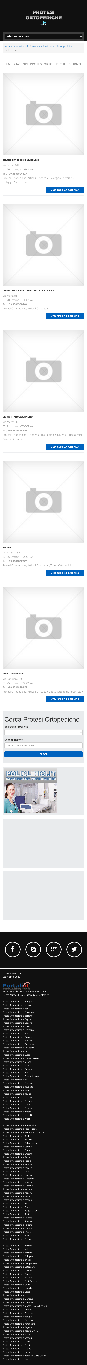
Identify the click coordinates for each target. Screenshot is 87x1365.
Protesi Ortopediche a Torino (17, 1104)
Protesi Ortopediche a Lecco (16, 1051)
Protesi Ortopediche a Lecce (16, 1291)
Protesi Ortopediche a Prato (16, 1207)
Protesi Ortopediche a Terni (16, 1345)
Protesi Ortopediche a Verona (17, 1238)
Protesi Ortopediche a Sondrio (17, 1341)
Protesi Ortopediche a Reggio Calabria (21, 1210)
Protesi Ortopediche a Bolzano (18, 1015)
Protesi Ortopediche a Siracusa (18, 1221)
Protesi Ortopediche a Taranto (17, 1100)
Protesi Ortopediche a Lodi (16, 1295)
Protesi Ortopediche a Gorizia (17, 1284)
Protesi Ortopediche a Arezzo (17, 1005)
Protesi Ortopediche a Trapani (17, 1228)
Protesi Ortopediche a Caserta (17, 1022)
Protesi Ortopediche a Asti (15, 1249)
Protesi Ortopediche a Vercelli (17, 1115)
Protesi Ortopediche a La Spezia (18, 1047)
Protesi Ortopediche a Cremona (18, 1029)
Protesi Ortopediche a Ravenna (18, 1086)
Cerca (44, 754)
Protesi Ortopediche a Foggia (17, 1160)
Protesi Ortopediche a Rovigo (17, 1093)
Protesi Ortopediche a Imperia (17, 1167)
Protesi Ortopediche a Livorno (17, 1175)
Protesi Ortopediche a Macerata (18, 1178)
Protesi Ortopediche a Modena (18, 1185)
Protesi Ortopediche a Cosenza (18, 1270)
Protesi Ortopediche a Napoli (17, 1065)
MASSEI (7, 547)
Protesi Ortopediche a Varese (17, 1111)
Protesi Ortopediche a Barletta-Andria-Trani (24, 1132)
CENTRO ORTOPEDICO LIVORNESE (21, 159)
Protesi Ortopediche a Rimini (17, 1214)
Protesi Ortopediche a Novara (17, 1189)
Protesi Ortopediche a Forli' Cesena (20, 1281)
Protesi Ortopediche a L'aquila (17, 1288)
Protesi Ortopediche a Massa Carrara (21, 1058)
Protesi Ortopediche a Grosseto (18, 1044)
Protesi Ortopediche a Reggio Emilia (20, 1330)
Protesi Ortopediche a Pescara (18, 1199)
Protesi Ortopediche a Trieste (17, 1231)
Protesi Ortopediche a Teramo (17, 1224)
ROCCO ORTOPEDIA (13, 673)
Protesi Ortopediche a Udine (16, 1352)
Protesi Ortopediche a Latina (17, 1171)
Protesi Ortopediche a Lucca (16, 1054)
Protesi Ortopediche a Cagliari (17, 1019)
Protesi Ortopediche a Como (16, 1150)
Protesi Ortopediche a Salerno (17, 1217)
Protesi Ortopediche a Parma (17, 1072)
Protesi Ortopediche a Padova (17, 1192)
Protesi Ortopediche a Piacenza (18, 1320)
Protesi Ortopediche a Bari (16, 1008)
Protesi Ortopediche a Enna (16, 1033)
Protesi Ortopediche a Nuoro (17, 1309)
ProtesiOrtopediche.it (16, 46)
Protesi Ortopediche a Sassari (17, 1337)
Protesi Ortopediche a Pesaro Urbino (21, 1076)
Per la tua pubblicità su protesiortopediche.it (24, 991)
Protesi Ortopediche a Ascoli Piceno (20, 1128)
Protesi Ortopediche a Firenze (17, 1037)
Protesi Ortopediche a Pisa (16, 1079)
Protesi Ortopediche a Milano (17, 1061)
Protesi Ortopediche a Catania (17, 1146)
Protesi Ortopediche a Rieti (16, 1090)
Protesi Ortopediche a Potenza (18, 1083)
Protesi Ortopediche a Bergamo (18, 1012)
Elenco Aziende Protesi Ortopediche (52, 46)
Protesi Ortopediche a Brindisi (17, 1259)
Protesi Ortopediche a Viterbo (17, 1118)
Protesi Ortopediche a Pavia (16, 1196)
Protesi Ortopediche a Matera (17, 1182)
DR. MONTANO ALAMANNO (18, 416)
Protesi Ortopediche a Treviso (17, 1108)
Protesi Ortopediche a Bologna (18, 1256)
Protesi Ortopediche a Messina (18, 1302)
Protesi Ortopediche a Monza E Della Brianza (25, 1305)
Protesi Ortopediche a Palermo (18, 1313)
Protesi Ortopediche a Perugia (17, 1316)
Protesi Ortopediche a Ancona (17, 1245)
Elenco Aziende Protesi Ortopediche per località (26, 994)
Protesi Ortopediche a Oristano (18, 1069)
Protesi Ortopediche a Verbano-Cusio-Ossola (25, 1355)
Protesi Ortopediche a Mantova (18, 1298)
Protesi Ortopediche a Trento (17, 1348)
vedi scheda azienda (65, 189)
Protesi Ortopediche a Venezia (17, 1235)
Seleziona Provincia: (16, 726)
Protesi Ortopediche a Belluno (17, 1252)
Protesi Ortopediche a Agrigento (18, 1001)
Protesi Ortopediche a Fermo (17, 1157)
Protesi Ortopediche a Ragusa (17, 1327)
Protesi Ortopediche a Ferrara (17, 1277)
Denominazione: (14, 739)
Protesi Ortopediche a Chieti (16, 1026)
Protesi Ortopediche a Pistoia (17, 1203)
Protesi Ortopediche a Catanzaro (19, 1266)
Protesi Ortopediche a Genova (17, 1164)
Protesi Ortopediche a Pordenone (19, 1323)
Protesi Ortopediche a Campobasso (20, 1263)
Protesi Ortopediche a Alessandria (19, 1125)
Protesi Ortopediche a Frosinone (18, 1040)
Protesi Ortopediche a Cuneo (17, 1273)
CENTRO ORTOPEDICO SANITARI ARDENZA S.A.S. (28, 290)
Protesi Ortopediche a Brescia (17, 1139)
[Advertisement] (30, 843)
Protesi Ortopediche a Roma (16, 1334)
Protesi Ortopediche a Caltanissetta (20, 1143)
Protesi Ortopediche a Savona (17, 1097)
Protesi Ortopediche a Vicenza (17, 1359)
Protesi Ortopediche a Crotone (18, 1153)
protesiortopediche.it (13, 973)
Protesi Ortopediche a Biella (16, 1135)
